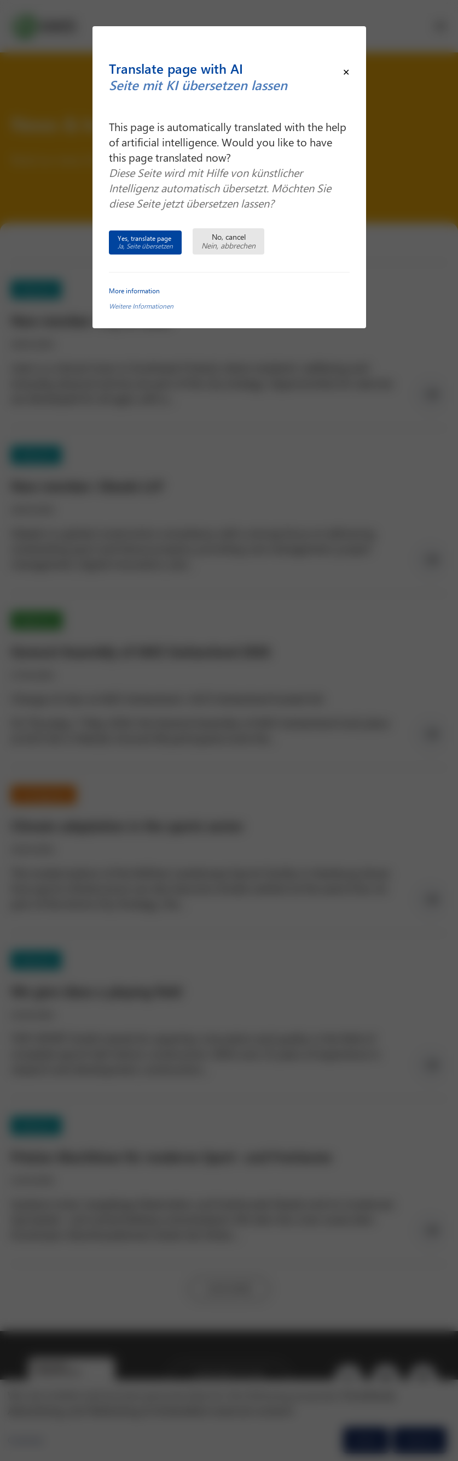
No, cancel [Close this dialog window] (228, 241)
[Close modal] (346, 72)
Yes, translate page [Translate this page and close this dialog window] (145, 242)
